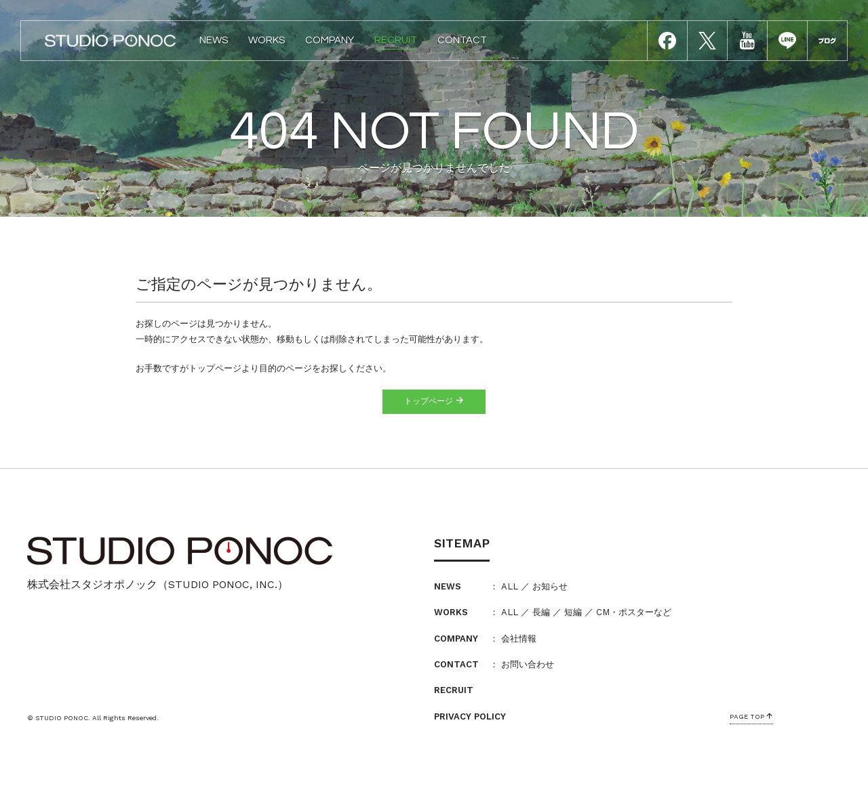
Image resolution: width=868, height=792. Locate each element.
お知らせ (550, 586)
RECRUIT (395, 40)
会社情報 (518, 638)
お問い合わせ (527, 664)
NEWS (213, 40)
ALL (509, 586)
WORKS (266, 40)
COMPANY (329, 40)
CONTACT (462, 40)
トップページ (434, 401)
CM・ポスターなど (633, 612)
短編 (573, 612)
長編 (541, 612)
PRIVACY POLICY (470, 716)
